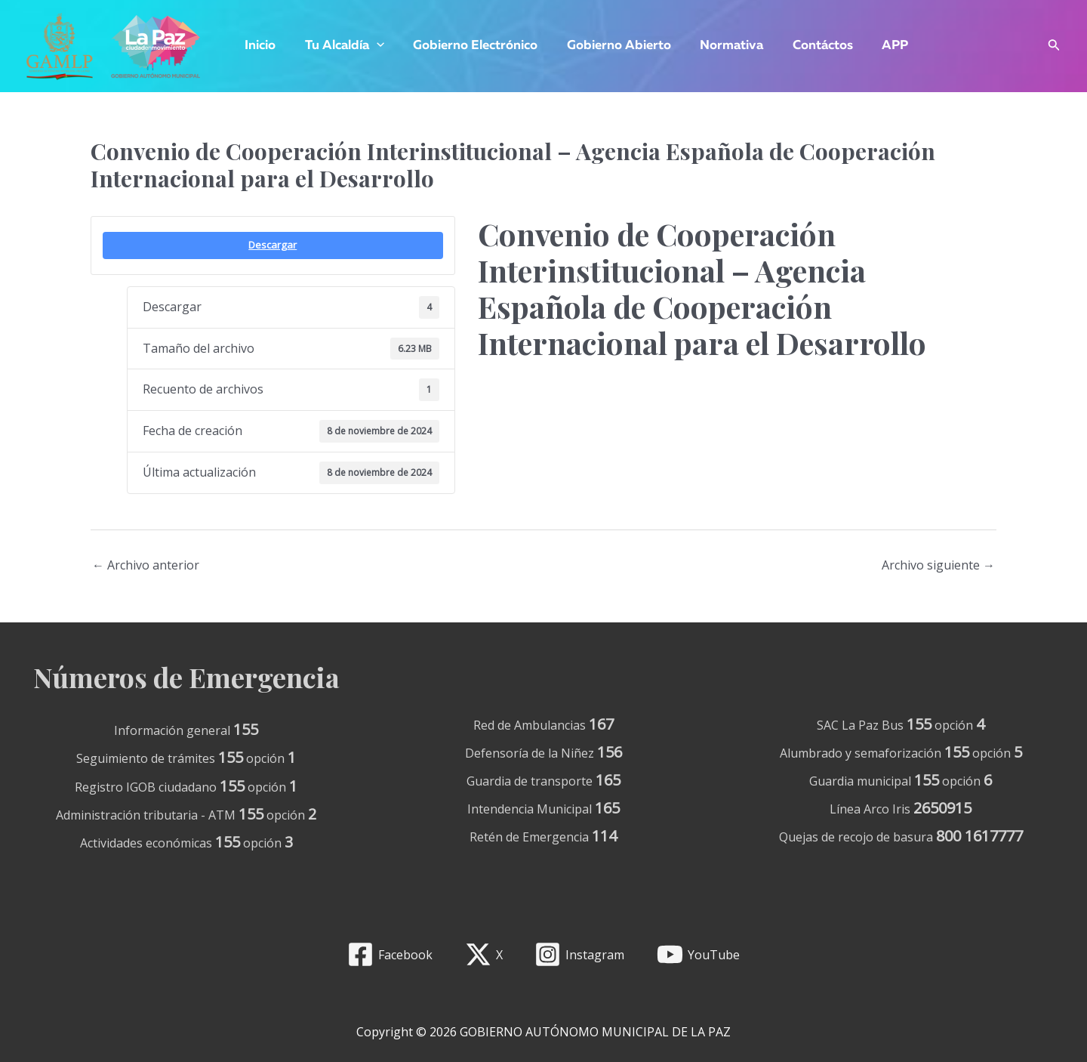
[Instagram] (580, 954)
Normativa (716, 45)
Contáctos (804, 45)
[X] (483, 954)
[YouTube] (698, 954)
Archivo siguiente (938, 565)
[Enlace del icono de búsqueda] (1054, 46)
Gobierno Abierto (607, 45)
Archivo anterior (145, 565)
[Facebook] (389, 954)
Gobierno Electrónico (467, 45)
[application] (371, 46)
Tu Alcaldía (339, 46)
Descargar (272, 245)
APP (873, 45)
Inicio (258, 45)
